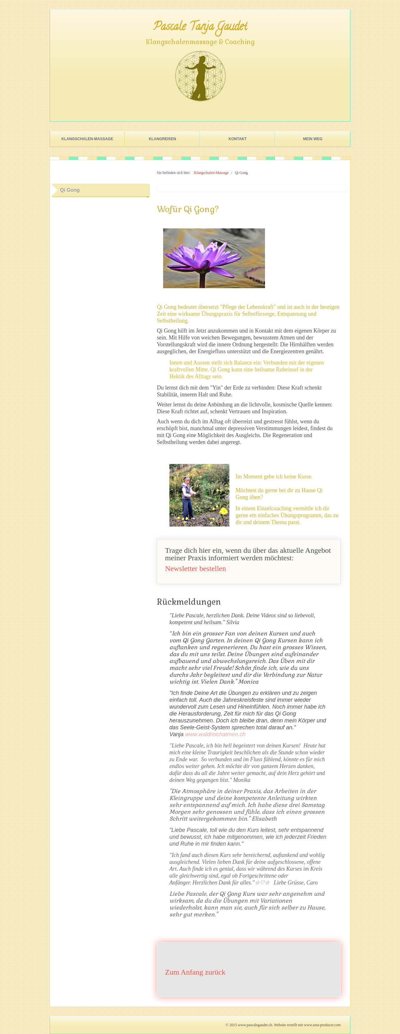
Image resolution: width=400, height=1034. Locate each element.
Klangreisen (162, 139)
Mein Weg (312, 139)
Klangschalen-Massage (87, 139)
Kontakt (237, 139)
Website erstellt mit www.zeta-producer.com (307, 1025)
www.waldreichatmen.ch (215, 734)
